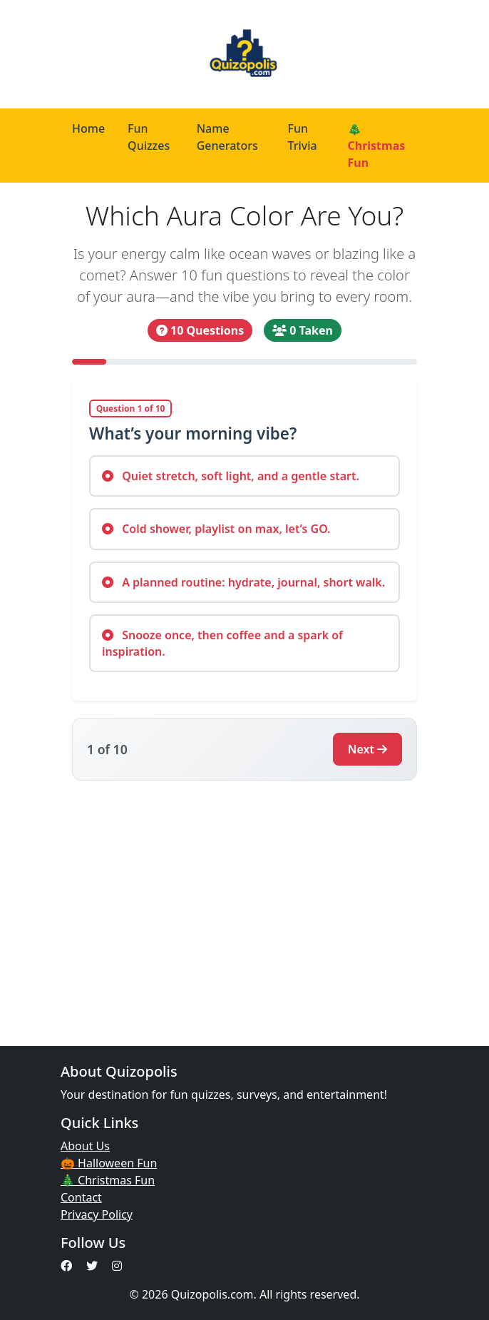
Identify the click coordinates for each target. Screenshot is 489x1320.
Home (88, 128)
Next (367, 749)
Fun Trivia (301, 137)
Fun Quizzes (149, 137)
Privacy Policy (97, 1214)
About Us (85, 1146)
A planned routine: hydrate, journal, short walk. (243, 582)
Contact (81, 1197)
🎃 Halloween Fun (109, 1163)
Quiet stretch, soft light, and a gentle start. (230, 476)
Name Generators (227, 137)
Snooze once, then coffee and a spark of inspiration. (222, 643)
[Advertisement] (244, 905)
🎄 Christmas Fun (376, 146)
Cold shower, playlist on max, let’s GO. (216, 529)
